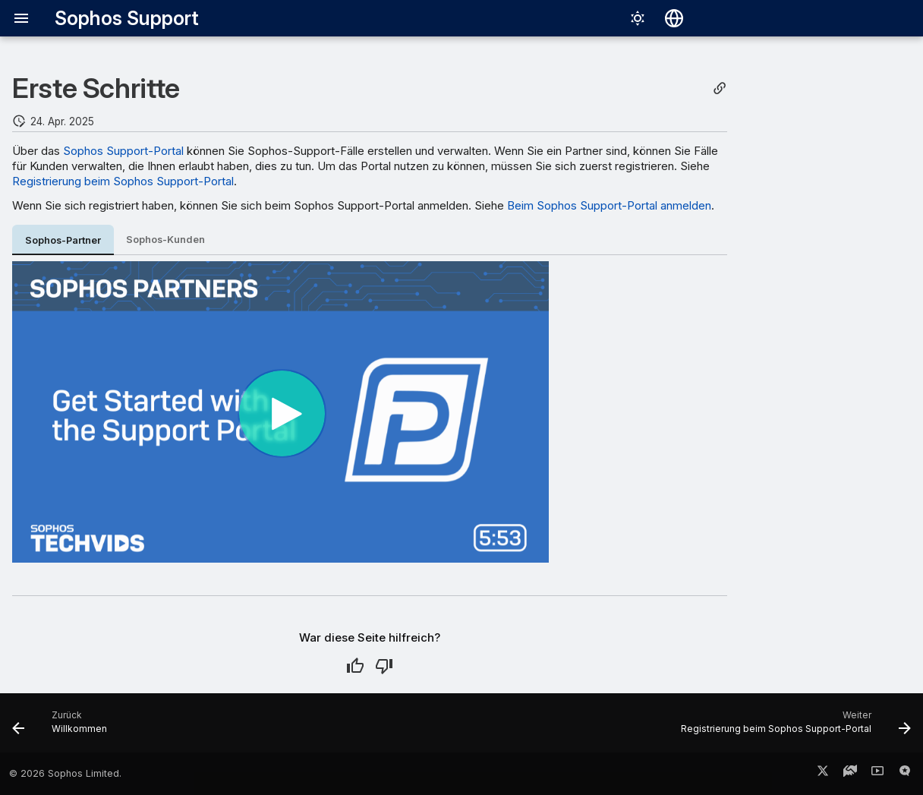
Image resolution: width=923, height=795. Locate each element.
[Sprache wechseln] (674, 18)
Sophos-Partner (63, 240)
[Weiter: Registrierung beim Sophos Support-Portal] (791, 727)
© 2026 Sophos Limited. (65, 773)
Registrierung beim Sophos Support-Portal (123, 181)
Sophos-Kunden (165, 239)
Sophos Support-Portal (123, 151)
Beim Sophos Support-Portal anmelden (609, 205)
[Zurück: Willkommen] (64, 727)
